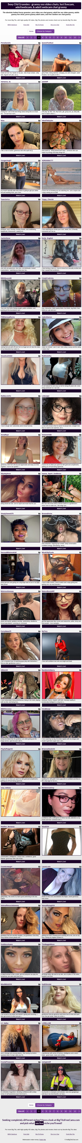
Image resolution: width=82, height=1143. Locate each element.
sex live (39, 1123)
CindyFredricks (48, 278)
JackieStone (5, 238)
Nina (2, 120)
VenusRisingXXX (48, 905)
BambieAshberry (48, 670)
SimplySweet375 (7, 513)
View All (21, 37)
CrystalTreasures (7, 1062)
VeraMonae (46, 709)
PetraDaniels (6, 43)
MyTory (45, 631)
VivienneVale (47, 435)
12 (75, 37)
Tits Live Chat (55, 25)
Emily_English (47, 238)
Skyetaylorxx (6, 474)
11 (70, 37)
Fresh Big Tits (70, 25)
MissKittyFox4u (48, 552)
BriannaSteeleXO (48, 749)
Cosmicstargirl (6, 867)
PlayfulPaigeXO (7, 749)
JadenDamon (47, 317)
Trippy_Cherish (48, 199)
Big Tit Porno (39, 25)
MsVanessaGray (48, 788)
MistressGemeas (7, 591)
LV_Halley (4, 1023)
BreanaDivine (47, 513)
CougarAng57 (6, 160)
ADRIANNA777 (47, 160)
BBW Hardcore (12, 25)
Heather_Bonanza (7, 827)
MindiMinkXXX (6, 984)
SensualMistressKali (9, 552)
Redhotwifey (46, 356)
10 (66, 37)
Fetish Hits (42, 1139)
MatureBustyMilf (48, 591)
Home (31, 31)
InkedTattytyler (47, 120)
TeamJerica (5, 199)
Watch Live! (20, 78)
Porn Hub (26, 25)
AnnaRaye (5, 435)
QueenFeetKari (47, 43)
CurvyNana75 (6, 631)
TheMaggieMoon (48, 944)
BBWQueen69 (6, 278)
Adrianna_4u (6, 82)
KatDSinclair (46, 984)
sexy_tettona (6, 788)
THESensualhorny (8, 317)
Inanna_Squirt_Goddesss (51, 474)
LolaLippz (45, 396)
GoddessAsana (7, 944)
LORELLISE (46, 1023)
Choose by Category (45, 31)
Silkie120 (4, 670)
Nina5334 (45, 827)
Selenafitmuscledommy (10, 905)
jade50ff (45, 82)
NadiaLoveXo (6, 396)
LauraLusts (46, 867)
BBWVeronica (6, 709)
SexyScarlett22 (6, 356)
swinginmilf (46, 1062)
